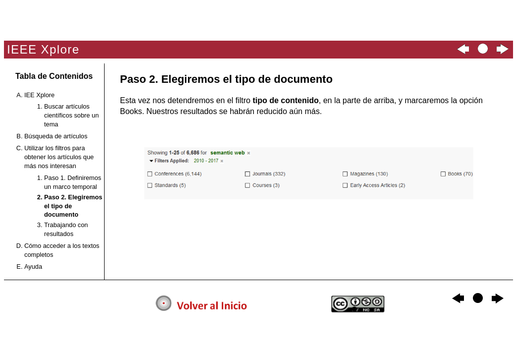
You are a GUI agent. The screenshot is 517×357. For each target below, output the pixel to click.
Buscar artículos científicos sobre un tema (71, 115)
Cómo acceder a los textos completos (62, 250)
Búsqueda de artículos (55, 136)
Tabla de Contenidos (54, 76)
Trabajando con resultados (66, 229)
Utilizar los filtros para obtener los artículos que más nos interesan (59, 157)
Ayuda (33, 266)
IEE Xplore (39, 95)
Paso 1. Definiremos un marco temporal (72, 182)
